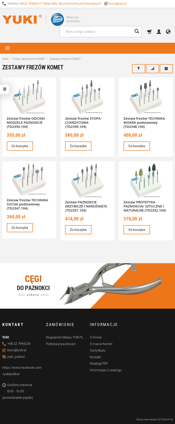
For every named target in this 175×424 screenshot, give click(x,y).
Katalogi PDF (99, 363)
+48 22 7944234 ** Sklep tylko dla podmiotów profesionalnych (60, 3)
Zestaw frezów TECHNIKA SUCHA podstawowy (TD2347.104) (27, 204)
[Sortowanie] (152, 68)
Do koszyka (20, 146)
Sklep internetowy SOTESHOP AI (154, 419)
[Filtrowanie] (138, 68)
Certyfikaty (98, 350)
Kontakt (95, 357)
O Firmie (96, 337)
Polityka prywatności (61, 344)
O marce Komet (101, 344)
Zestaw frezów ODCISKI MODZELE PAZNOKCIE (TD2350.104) (26, 122)
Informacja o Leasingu (106, 370)
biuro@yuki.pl (118, 3)
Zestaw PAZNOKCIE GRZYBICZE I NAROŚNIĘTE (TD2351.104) (86, 206)
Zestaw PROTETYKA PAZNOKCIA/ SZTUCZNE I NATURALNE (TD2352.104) (145, 206)
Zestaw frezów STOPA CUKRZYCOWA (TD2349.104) (83, 122)
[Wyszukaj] (136, 31)
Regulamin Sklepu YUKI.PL (64, 337)
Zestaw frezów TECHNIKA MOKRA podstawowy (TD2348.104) (144, 122)
